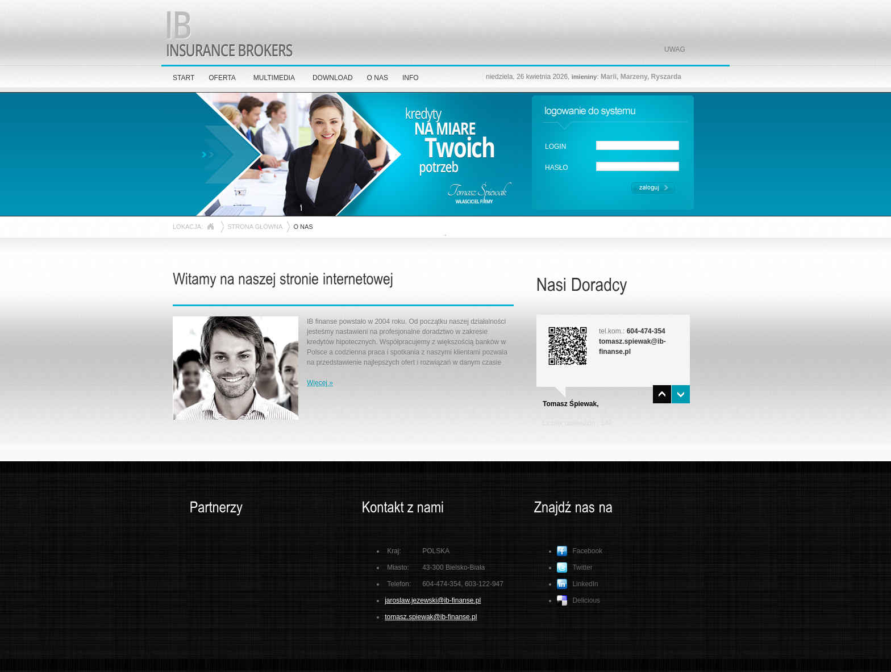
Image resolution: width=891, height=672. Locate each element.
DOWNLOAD (333, 78)
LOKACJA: (188, 226)
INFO (410, 78)
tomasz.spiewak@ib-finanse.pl (431, 617)
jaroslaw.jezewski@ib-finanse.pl (433, 600)
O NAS (377, 78)
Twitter (574, 567)
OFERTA (222, 78)
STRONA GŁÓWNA (254, 226)
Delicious (578, 600)
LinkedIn (577, 584)
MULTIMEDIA (274, 78)
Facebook (579, 551)
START (183, 78)
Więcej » (320, 383)
